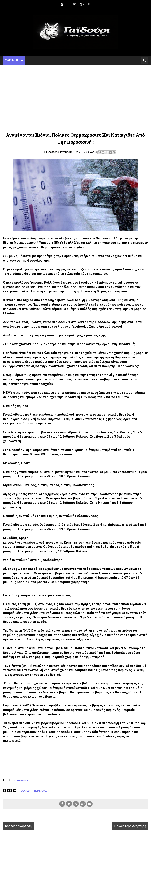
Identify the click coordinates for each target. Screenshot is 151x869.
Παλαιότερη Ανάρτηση (130, 826)
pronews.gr (20, 780)
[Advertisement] (75, 98)
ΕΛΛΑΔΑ (25, 790)
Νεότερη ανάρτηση (18, 826)
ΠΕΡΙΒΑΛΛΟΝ (41, 790)
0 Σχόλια (91, 151)
